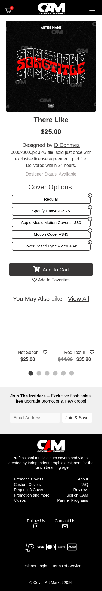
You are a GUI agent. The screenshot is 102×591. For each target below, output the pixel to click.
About (83, 479)
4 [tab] (55, 373)
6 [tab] (72, 373)
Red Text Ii (74, 352)
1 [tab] (31, 373)
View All (78, 298)
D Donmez (67, 145)
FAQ (84, 484)
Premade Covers (28, 479)
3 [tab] (47, 373)
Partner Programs (72, 500)
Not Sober (28, 352)
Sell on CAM (77, 495)
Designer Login (34, 566)
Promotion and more (31, 495)
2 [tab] (39, 373)
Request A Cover (28, 490)
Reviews (80, 490)
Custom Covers (27, 484)
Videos (20, 500)
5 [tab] (63, 373)
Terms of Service (66, 566)
